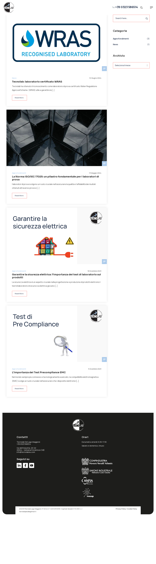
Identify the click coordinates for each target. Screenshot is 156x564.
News (115, 44)
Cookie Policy (132, 509)
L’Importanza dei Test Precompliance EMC (39, 372)
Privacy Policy (121, 509)
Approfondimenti (121, 38)
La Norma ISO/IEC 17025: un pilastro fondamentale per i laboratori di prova (55, 178)
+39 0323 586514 (126, 7)
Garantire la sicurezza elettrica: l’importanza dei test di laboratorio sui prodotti (56, 276)
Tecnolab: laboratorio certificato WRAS (37, 81)
